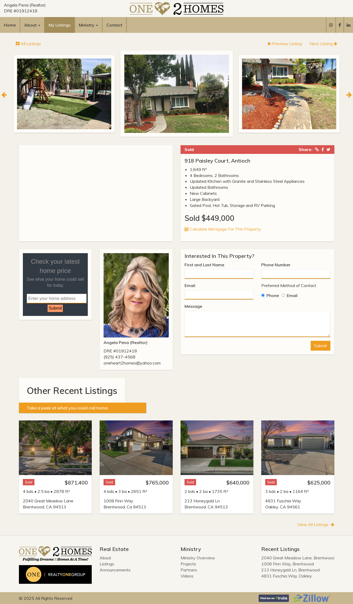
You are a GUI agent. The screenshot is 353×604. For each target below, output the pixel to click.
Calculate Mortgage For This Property (223, 229)
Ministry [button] (88, 25)
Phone (270, 295)
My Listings (59, 25)
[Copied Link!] (317, 149)
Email (190, 285)
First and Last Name (204, 264)
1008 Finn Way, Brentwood (287, 563)
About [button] (32, 25)
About (105, 557)
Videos (187, 576)
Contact (114, 25)
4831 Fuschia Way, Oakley (286, 576)
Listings (107, 563)
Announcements (115, 569)
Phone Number (275, 264)
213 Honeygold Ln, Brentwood (290, 569)
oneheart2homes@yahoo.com (132, 363)
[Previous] (4, 94)
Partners (189, 569)
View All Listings (315, 524)
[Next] (349, 94)
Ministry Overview (198, 557)
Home (10, 25)
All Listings (28, 43)
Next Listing (323, 43)
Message (193, 306)
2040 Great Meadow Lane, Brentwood (298, 557)
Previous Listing (284, 43)
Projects (188, 563)
